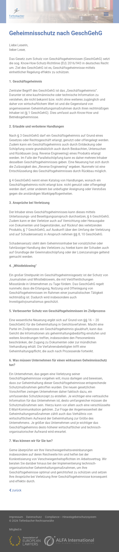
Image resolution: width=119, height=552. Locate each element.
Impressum (16, 517)
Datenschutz (34, 517)
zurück (15, 489)
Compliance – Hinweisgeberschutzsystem (70, 517)
